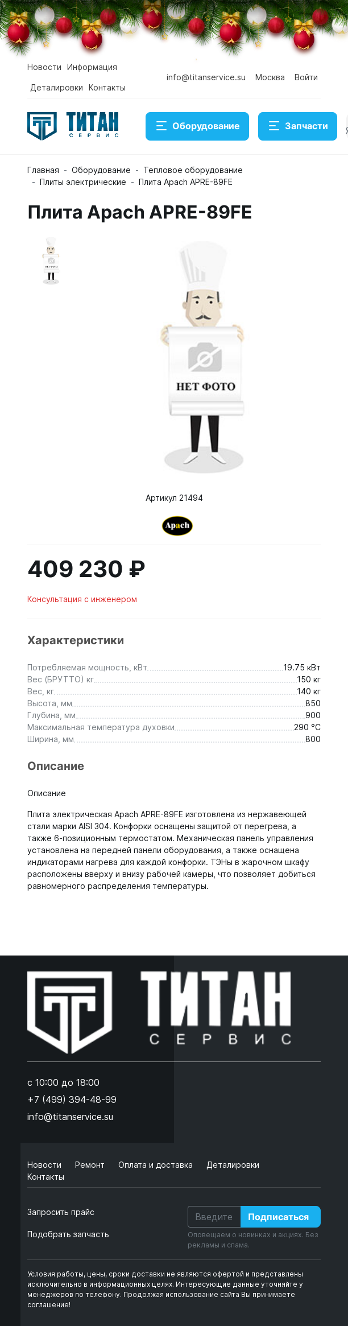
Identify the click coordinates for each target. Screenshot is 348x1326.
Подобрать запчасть (68, 1234)
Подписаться (278, 1216)
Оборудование (197, 126)
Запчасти (297, 126)
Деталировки (56, 87)
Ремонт (91, 1164)
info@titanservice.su (206, 77)
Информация (92, 67)
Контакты (107, 87)
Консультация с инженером (82, 599)
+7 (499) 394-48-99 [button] (72, 1099)
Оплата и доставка (156, 1164)
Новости (44, 67)
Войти (306, 77)
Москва (270, 77)
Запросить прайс (60, 1212)
